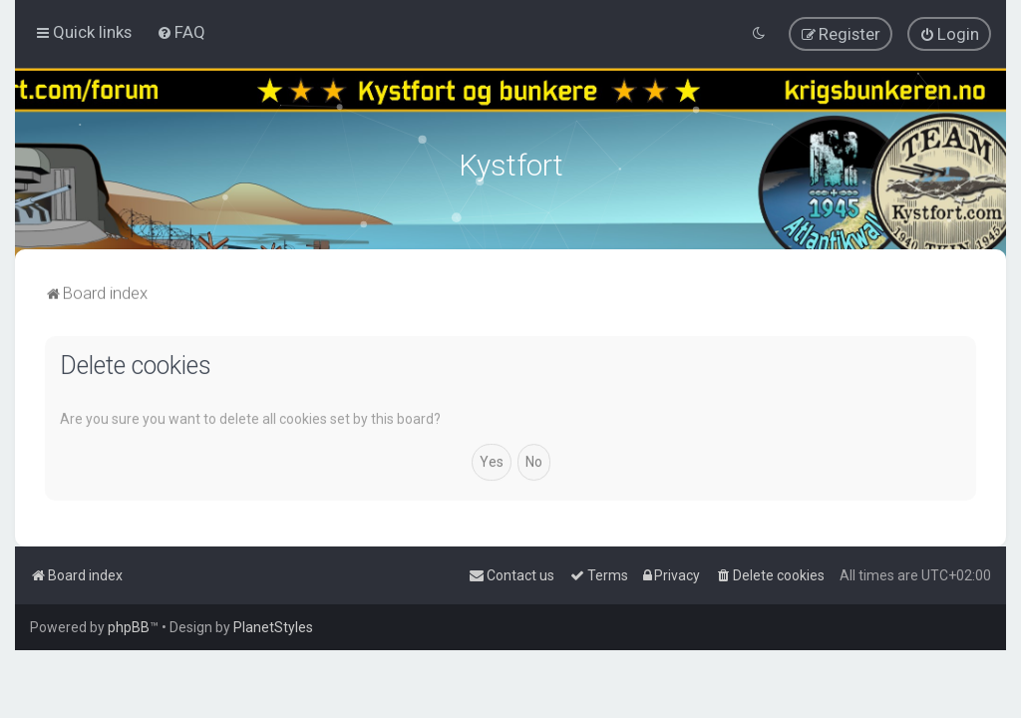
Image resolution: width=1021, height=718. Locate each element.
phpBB (129, 627)
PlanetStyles (273, 627)
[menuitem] (181, 32)
